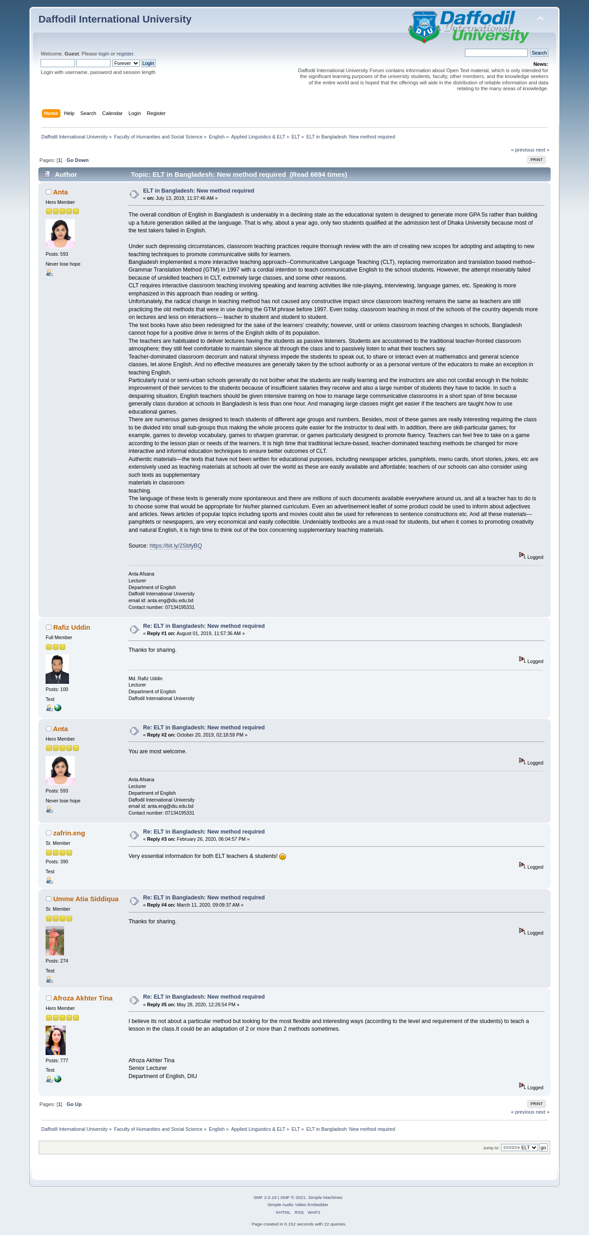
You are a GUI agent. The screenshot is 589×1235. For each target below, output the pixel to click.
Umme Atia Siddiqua (86, 899)
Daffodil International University (114, 19)
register (124, 53)
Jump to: (491, 1147)
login (104, 53)
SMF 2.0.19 (265, 1197)
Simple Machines (325, 1197)
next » (543, 149)
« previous (522, 149)
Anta (60, 192)
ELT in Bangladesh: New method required (198, 191)
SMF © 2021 (293, 1197)
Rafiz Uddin (71, 627)
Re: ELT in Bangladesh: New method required (204, 626)
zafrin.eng (69, 833)
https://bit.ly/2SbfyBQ (175, 546)
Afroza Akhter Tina (82, 998)
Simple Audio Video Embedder (297, 1204)
